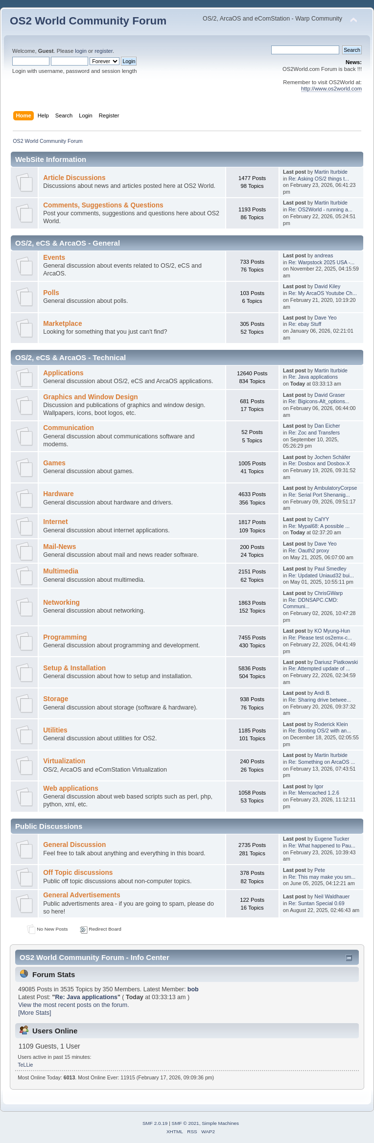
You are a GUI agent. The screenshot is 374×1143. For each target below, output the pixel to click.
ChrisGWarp (328, 593)
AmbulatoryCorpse (335, 488)
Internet (55, 522)
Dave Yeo (325, 317)
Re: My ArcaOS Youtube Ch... (322, 293)
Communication (68, 428)
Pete (319, 870)
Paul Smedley (330, 569)
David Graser (329, 395)
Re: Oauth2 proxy (308, 550)
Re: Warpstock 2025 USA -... (321, 262)
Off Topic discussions (78, 872)
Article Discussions (74, 178)
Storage (55, 699)
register (103, 51)
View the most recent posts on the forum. (73, 1005)
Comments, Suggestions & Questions (103, 205)
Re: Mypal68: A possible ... (319, 526)
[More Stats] (34, 1012)
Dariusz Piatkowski (336, 662)
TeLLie (25, 1065)
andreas (323, 255)
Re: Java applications (313, 377)
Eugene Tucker (331, 839)
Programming (65, 637)
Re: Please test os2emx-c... (320, 637)
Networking (61, 602)
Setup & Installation (74, 668)
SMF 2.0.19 (155, 1123)
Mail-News (59, 546)
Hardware (58, 494)
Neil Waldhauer (332, 896)
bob (193, 989)
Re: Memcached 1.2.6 (313, 793)
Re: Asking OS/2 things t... (318, 179)
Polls (51, 293)
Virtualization (64, 761)
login (81, 51)
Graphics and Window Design (90, 397)
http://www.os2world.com (331, 88)
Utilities (55, 730)
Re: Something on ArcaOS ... (321, 762)
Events (54, 257)
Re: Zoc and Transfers (314, 432)
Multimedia (60, 571)
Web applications (70, 788)
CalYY (321, 519)
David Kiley (327, 286)
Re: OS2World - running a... (320, 209)
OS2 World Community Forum (88, 21)
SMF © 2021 (185, 1123)
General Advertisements (81, 895)
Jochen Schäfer (332, 457)
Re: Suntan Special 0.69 (316, 903)
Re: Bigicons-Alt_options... (318, 401)
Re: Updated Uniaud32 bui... (321, 575)
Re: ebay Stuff (304, 324)
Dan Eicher (327, 426)
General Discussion (74, 844)
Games (54, 463)
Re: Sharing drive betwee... (319, 700)
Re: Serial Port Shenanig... (319, 495)
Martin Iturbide (331, 172)
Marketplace (62, 323)
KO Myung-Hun (332, 631)
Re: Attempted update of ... (319, 668)
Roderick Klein (331, 724)
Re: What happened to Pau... (321, 845)
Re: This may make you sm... (321, 877)
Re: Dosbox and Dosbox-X (319, 463)
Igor (318, 786)
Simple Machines (220, 1123)
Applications (63, 373)
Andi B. (322, 693)
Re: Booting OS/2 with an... (319, 730)
